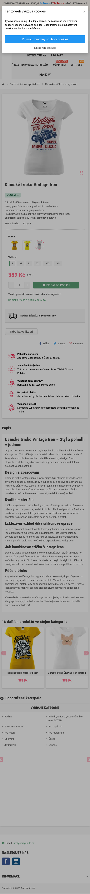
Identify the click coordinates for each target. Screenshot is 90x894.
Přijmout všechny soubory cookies (45, 39)
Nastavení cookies (45, 47)
